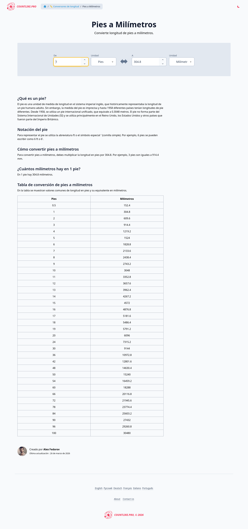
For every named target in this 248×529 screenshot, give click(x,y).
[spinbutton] (67, 61)
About (117, 498)
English (98, 488)
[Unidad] (103, 61)
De (55, 55)
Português (147, 488)
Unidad (95, 55)
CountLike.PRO (21, 6)
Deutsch (118, 488)
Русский (108, 488)
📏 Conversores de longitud (64, 6)
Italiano (137, 488)
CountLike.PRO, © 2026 (124, 515)
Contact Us (128, 498)
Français (127, 488)
